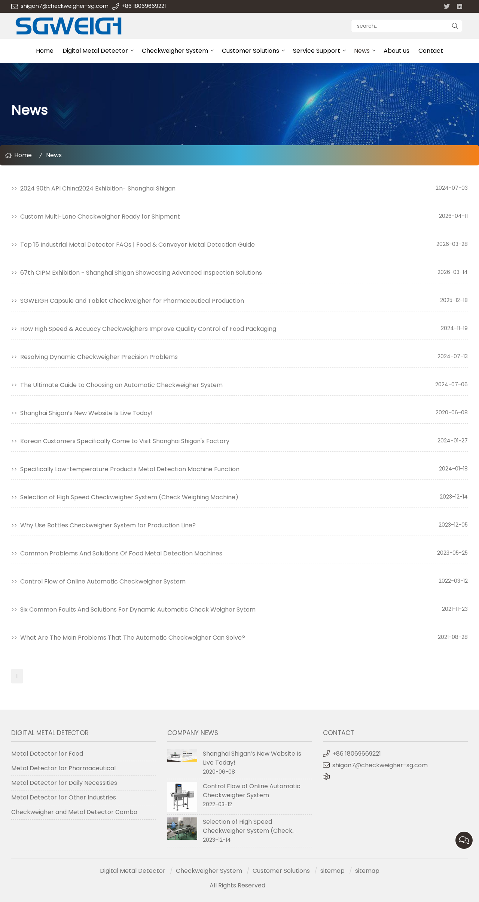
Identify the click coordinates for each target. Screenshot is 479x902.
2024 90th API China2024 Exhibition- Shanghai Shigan (98, 188)
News (362, 50)
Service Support (316, 50)
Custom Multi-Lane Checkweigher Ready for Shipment (100, 216)
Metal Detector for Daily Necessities (64, 782)
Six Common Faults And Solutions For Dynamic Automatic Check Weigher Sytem (138, 609)
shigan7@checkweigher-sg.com (65, 6)
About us (396, 50)
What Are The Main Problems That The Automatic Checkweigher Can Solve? (132, 637)
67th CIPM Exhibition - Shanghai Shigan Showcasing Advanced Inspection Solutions (141, 272)
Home (45, 50)
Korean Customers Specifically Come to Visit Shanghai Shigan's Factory (124, 441)
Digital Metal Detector (95, 50)
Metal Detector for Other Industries (63, 797)
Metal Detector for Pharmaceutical (63, 768)
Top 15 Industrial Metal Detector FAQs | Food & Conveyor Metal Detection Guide (137, 244)
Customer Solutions (250, 50)
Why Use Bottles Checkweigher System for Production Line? (108, 525)
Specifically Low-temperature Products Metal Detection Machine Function (130, 469)
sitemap (332, 870)
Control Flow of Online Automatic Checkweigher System (103, 581)
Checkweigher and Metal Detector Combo (74, 812)
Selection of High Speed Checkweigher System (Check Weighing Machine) (129, 497)
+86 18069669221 (144, 6)
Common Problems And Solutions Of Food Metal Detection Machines (121, 553)
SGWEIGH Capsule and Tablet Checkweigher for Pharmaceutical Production (132, 300)
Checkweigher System (175, 50)
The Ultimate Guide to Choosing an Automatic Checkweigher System (121, 385)
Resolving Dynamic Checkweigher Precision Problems (99, 357)
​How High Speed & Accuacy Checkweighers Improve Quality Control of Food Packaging (148, 328)
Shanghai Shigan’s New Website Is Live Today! (86, 413)
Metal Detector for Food (47, 753)
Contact (430, 50)
